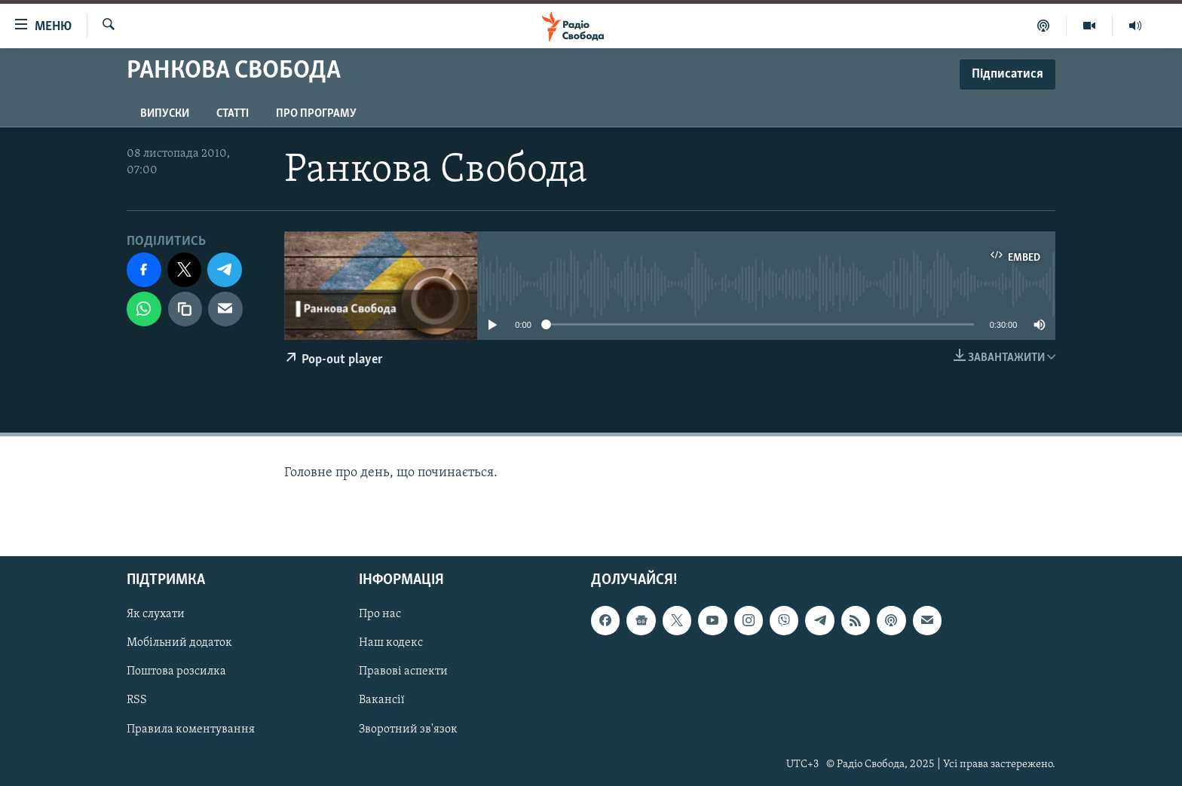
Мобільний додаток (179, 643)
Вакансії (382, 701)
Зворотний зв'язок (408, 729)
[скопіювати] (185, 309)
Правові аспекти (403, 671)
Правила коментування (191, 729)
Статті (232, 114)
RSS (137, 701)
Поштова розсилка (176, 671)
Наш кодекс (391, 643)
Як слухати (156, 614)
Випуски (164, 114)
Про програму (316, 114)
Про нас (380, 614)
